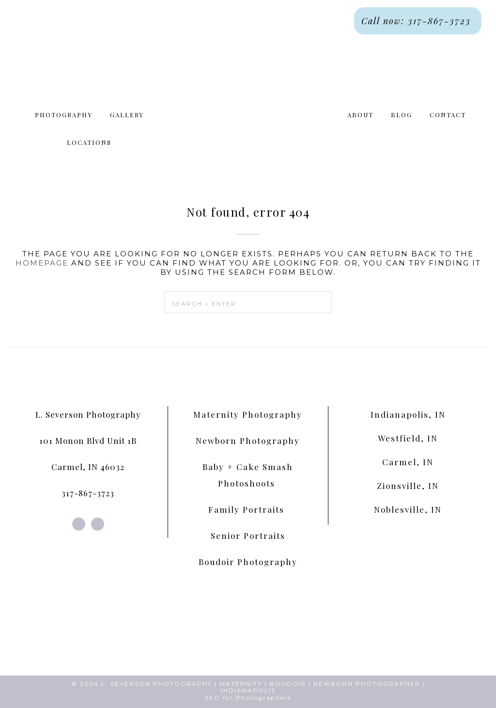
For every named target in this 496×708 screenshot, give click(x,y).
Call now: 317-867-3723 (417, 21)
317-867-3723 (88, 493)
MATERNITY (240, 683)
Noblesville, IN (408, 509)
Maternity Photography (247, 414)
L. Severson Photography (88, 414)
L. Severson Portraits (248, 107)
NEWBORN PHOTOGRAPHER (366, 683)
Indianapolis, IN (408, 414)
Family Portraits (247, 509)
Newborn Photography (248, 440)
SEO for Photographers (248, 697)
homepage (42, 262)
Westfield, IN (408, 438)
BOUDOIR (287, 683)
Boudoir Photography (248, 561)
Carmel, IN (408, 461)
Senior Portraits (248, 535)
